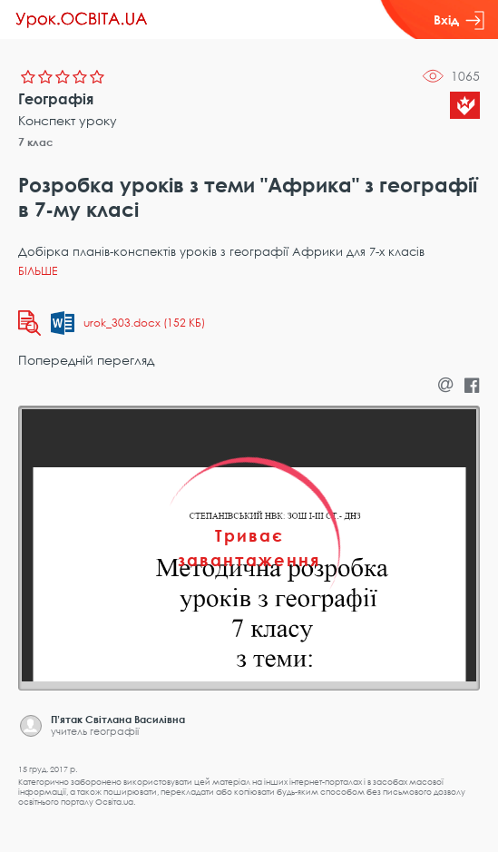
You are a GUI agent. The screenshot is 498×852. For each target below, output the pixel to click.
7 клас (36, 142)
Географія (55, 99)
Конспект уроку (67, 120)
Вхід (459, 20)
